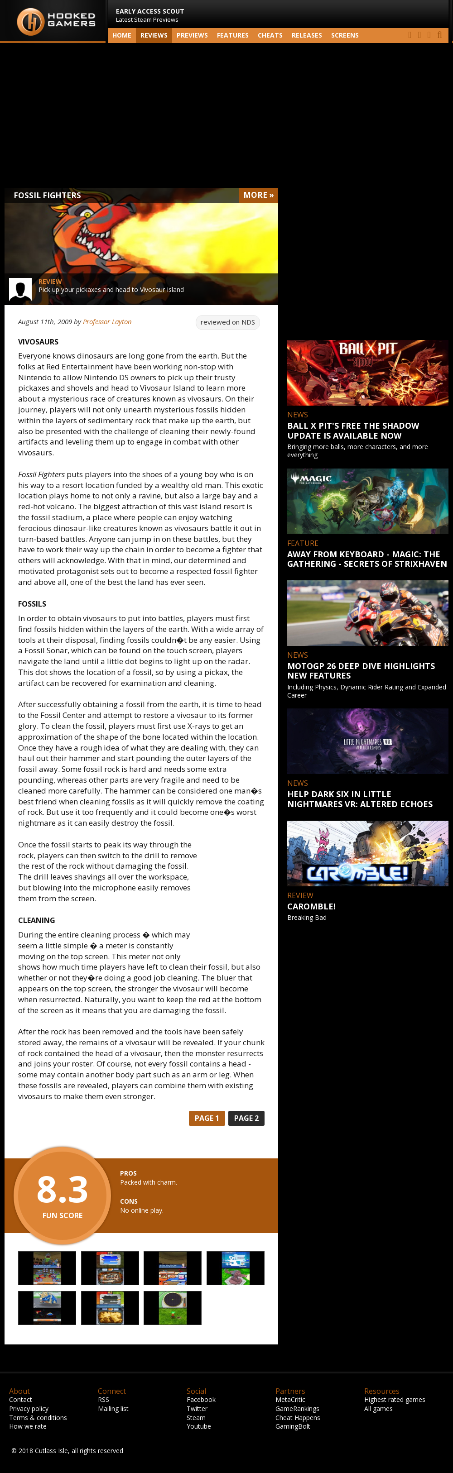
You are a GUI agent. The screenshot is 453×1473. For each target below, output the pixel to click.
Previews (192, 35)
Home (121, 35)
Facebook (201, 1399)
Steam (196, 1417)
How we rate (28, 1426)
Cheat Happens (297, 1417)
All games (378, 1408)
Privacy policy (28, 1408)
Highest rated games (394, 1399)
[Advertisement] (226, 115)
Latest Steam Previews (150, 15)
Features (233, 35)
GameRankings (297, 1408)
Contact (20, 1399)
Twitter (197, 1408)
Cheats (270, 35)
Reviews (154, 35)
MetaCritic (290, 1399)
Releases (307, 35)
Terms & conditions (38, 1417)
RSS (103, 1399)
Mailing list (113, 1408)
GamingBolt (292, 1426)
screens (345, 35)
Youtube (199, 1426)
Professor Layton (107, 321)
